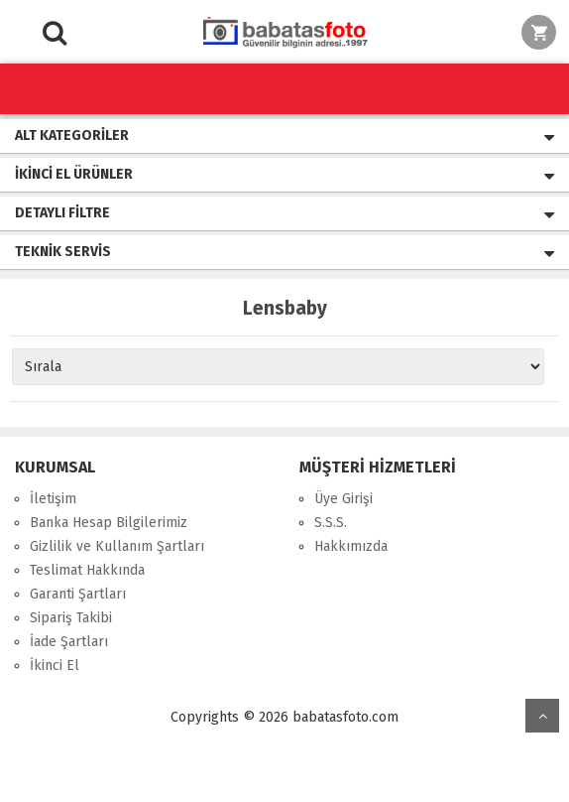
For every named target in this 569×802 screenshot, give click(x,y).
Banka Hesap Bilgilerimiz (108, 522)
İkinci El (54, 665)
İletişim (53, 498)
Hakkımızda (351, 546)
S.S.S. (330, 522)
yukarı (542, 716)
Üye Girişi (343, 498)
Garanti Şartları (78, 594)
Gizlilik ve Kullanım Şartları (117, 546)
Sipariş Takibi (71, 617)
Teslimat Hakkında (87, 570)
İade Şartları (69, 641)
